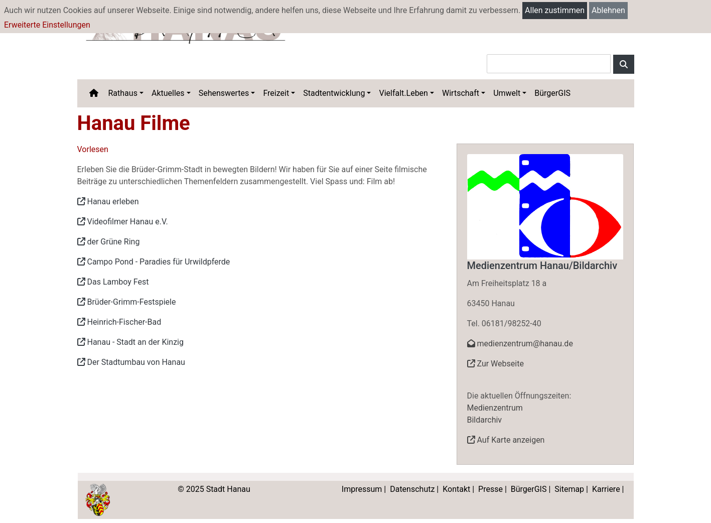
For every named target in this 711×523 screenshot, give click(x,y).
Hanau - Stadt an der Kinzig (130, 342)
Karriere (606, 489)
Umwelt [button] (506, 93)
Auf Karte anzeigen (506, 440)
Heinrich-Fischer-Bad (119, 322)
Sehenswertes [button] (224, 93)
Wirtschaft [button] (460, 93)
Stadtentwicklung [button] (334, 93)
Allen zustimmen (555, 10)
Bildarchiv (484, 420)
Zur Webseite (495, 363)
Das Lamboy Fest (113, 282)
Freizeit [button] (276, 93)
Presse (490, 489)
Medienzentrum (495, 408)
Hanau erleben (108, 201)
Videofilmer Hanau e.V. (122, 221)
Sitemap (569, 489)
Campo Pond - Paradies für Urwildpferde (153, 262)
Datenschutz (412, 489)
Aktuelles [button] (168, 93)
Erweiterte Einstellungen (47, 25)
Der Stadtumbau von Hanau (131, 362)
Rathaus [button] (122, 93)
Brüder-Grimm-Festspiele (126, 302)
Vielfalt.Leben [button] (403, 93)
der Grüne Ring (108, 241)
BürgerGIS (552, 93)
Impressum (362, 489)
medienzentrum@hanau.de (520, 343)
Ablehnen (608, 10)
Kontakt (456, 489)
